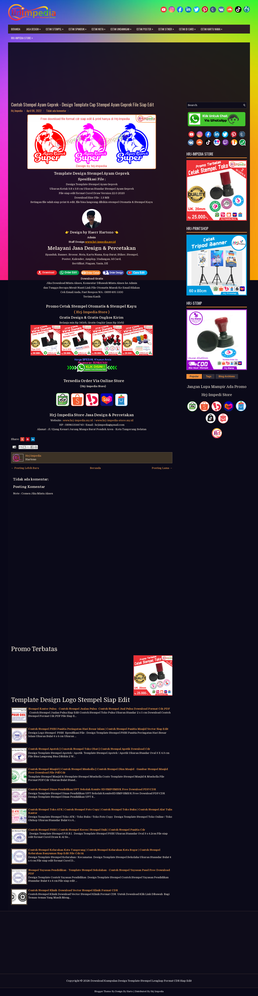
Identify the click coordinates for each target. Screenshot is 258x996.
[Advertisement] (129, 73)
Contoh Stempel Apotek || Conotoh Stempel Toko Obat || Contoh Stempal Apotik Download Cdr (89, 748)
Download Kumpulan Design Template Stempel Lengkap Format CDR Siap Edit (141, 980)
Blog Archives (227, 376)
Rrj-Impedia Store (23, 37)
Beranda (15, 29)
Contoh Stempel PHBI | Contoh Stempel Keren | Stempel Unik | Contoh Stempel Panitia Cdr (86, 829)
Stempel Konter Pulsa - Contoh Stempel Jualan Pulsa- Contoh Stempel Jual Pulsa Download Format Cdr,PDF (99, 708)
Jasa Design (34, 28)
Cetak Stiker (167, 28)
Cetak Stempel (56, 28)
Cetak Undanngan (121, 28)
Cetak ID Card (188, 28)
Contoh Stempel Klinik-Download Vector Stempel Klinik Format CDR (73, 890)
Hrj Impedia (157, 991)
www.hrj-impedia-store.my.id (114, 420)
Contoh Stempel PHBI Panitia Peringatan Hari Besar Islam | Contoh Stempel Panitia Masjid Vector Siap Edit (98, 728)
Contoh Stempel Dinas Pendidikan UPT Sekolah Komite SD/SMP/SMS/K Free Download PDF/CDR (92, 789)
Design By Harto (124, 991)
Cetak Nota (99, 28)
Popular (194, 376)
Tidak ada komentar (56, 111)
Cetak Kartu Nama (212, 28)
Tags (208, 376)
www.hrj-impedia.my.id (78, 420)
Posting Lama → (162, 468)
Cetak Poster (145, 28)
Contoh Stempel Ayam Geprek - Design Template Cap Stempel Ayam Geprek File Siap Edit (82, 104)
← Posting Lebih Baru (25, 468)
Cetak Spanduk (78, 28)
